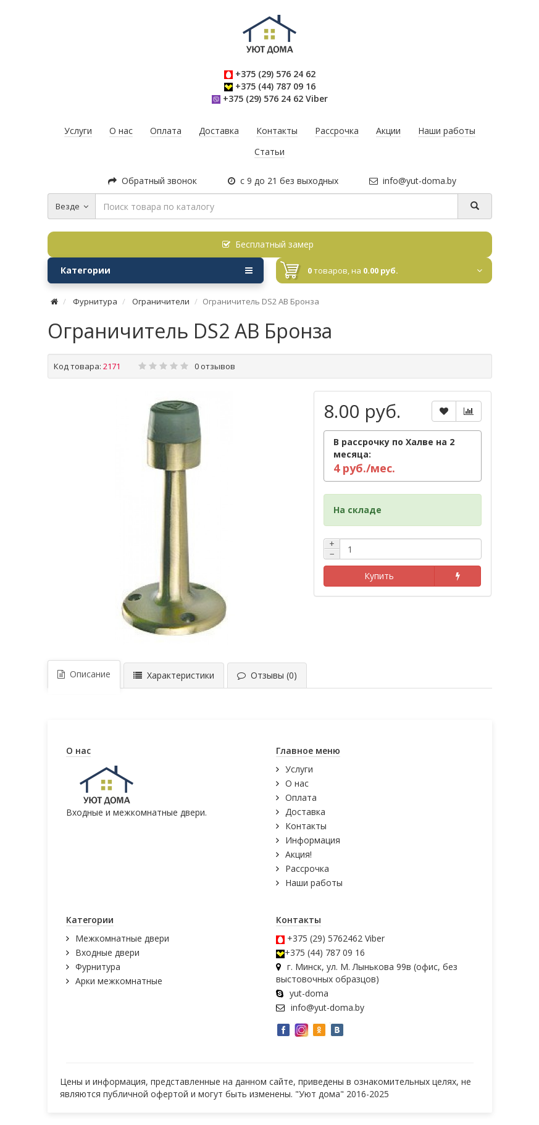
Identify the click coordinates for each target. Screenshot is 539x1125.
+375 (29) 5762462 (324, 938)
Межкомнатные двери (122, 938)
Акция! (298, 854)
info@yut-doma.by (412, 180)
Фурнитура (97, 966)
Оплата (301, 797)
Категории (157, 270)
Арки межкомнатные (118, 981)
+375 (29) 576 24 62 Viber (275, 98)
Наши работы (314, 883)
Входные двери (107, 952)
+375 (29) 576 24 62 (275, 74)
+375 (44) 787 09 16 (275, 86)
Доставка (305, 812)
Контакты (306, 826)
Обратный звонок (152, 180)
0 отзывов (214, 366)
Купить (379, 576)
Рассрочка (307, 868)
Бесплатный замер (268, 244)
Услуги (299, 769)
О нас (297, 783)
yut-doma (309, 993)
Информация (312, 840)
